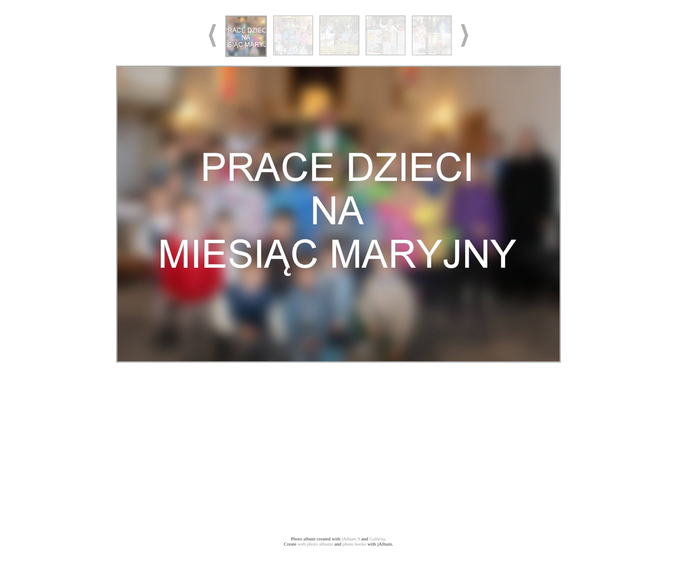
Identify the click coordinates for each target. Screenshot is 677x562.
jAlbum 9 (351, 538)
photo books (354, 543)
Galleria (377, 538)
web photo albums (315, 543)
